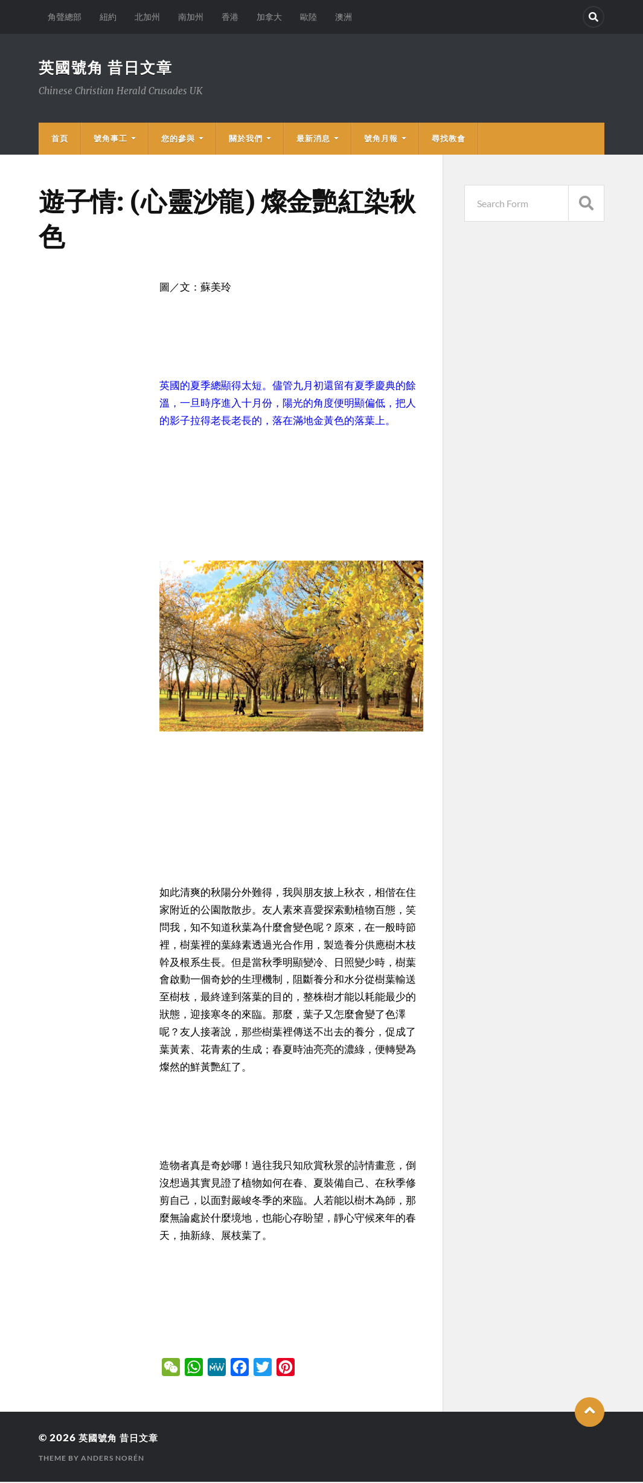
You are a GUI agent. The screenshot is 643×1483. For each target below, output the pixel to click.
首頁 (59, 139)
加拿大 (269, 16)
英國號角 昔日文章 (108, 68)
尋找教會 (448, 139)
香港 (230, 16)
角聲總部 (65, 16)
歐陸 (308, 16)
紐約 (108, 16)
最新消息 (313, 139)
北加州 (147, 16)
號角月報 (381, 139)
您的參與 (178, 139)
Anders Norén (112, 1459)
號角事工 (110, 139)
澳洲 (343, 16)
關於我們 (246, 139)
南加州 (190, 16)
